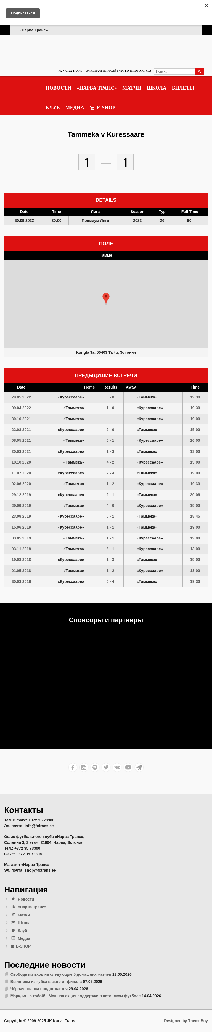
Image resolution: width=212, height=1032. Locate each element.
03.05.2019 (21, 538)
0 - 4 (110, 581)
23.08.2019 (21, 516)
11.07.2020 (21, 473)
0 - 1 (110, 440)
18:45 (195, 516)
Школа (156, 88)
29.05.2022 (21, 397)
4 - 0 (110, 505)
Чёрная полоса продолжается (39, 988)
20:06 (195, 495)
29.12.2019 (21, 495)
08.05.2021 (21, 440)
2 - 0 (110, 429)
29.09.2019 (21, 505)
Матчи (131, 88)
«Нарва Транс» (97, 88)
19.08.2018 (21, 559)
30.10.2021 (21, 419)
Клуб (53, 107)
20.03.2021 (21, 451)
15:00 (195, 429)
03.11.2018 (21, 549)
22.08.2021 (21, 429)
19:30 (195, 397)
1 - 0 (110, 408)
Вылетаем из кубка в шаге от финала (46, 981)
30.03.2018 (21, 581)
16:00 (195, 440)
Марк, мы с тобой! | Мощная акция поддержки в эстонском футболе (75, 996)
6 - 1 (110, 549)
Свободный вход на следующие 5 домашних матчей (60, 974)
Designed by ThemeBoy (186, 1020)
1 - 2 (110, 484)
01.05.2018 (21, 570)
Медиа (74, 107)
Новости (58, 88)
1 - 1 (110, 527)
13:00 (195, 451)
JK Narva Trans (70, 70)
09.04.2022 (21, 408)
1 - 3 (110, 451)
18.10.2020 (21, 462)
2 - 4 (110, 473)
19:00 (195, 419)
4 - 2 (110, 462)
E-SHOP (102, 108)
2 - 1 (110, 495)
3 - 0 (110, 397)
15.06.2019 (21, 527)
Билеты (183, 88)
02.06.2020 (21, 484)
